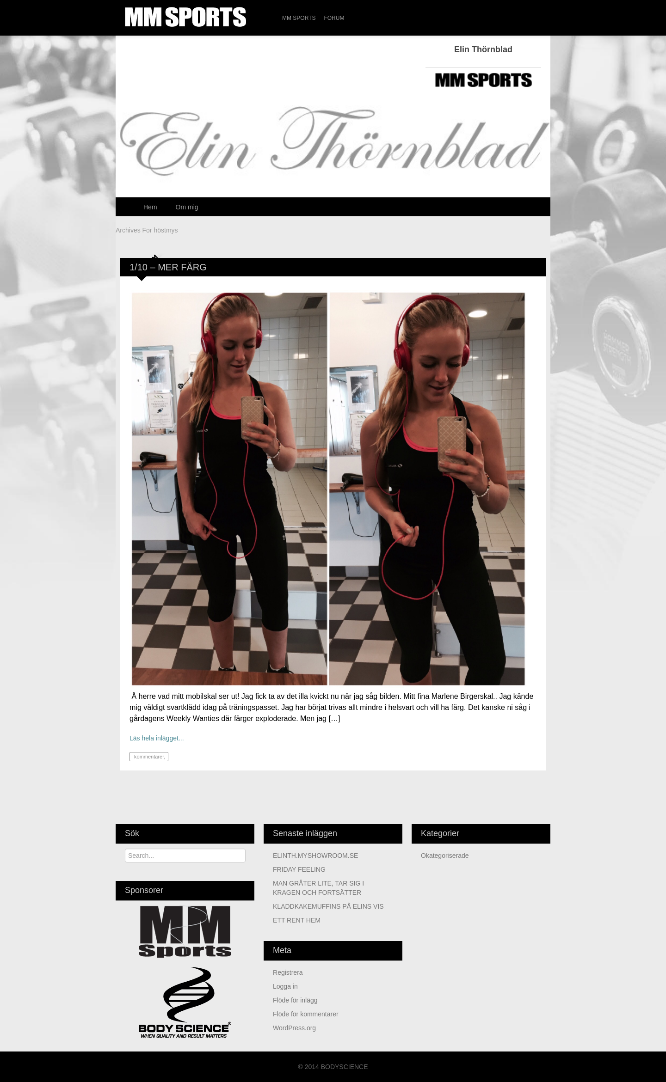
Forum (334, 18)
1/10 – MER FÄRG (168, 267)
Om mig (187, 207)
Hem (150, 207)
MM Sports (298, 18)
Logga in (285, 986)
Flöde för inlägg (295, 1000)
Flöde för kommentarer (306, 1014)
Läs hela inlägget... (157, 738)
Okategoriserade (445, 855)
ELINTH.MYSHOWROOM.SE (315, 855)
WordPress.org (294, 1028)
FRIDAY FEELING (299, 869)
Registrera (288, 972)
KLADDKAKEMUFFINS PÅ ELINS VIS (328, 906)
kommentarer (148, 756)
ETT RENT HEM (297, 920)
